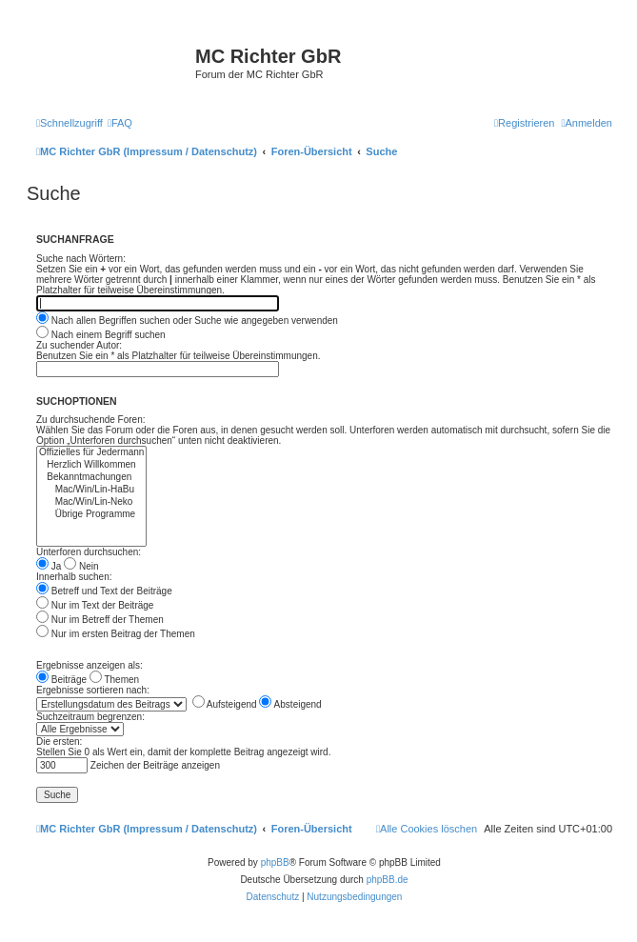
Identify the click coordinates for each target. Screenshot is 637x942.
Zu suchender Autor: (79, 345)
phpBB (275, 862)
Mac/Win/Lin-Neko (91, 502)
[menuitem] (120, 122)
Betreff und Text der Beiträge (104, 591)
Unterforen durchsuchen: (88, 552)
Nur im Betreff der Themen (100, 619)
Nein (81, 566)
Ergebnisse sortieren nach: (92, 690)
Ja (48, 566)
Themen (114, 679)
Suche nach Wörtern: (81, 258)
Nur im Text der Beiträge (94, 605)
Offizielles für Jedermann (91, 453)
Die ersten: (59, 741)
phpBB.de (387, 879)
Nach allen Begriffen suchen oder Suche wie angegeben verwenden (187, 320)
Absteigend (290, 704)
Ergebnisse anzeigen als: (89, 665)
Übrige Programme (91, 515)
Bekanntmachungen (91, 477)
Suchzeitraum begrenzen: (90, 717)
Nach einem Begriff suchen (101, 335)
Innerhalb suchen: (74, 576)
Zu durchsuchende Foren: (91, 419)
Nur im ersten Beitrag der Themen (115, 634)
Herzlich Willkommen (91, 465)
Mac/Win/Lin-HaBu (91, 490)
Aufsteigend (224, 704)
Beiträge (61, 679)
